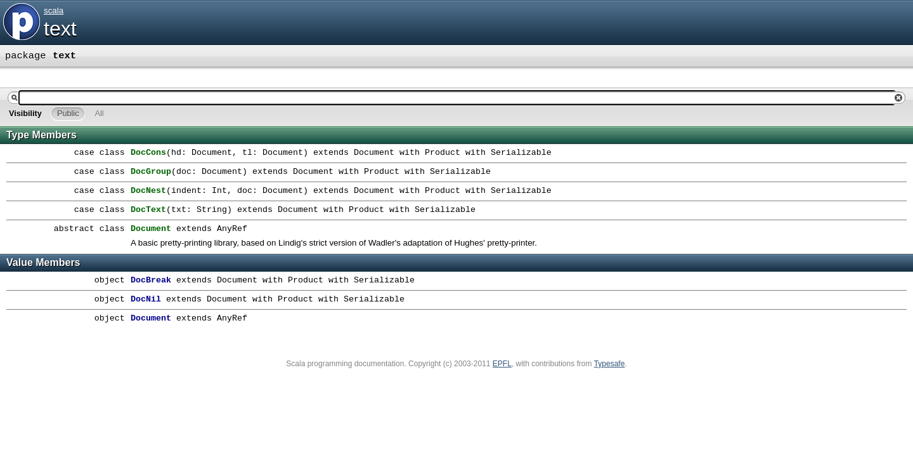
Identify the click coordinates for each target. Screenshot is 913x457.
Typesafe (609, 363)
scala (53, 10)
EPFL (502, 363)
